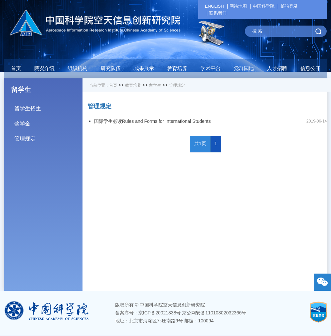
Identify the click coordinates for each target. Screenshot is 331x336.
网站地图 (238, 6)
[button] (110, 70)
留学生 (155, 85)
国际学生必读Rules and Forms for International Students (152, 121)
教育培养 (133, 85)
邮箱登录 (289, 6)
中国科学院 (263, 6)
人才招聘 (277, 68)
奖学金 (48, 121)
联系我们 (218, 13)
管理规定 (48, 136)
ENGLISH (214, 6)
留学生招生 (48, 106)
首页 (16, 68)
